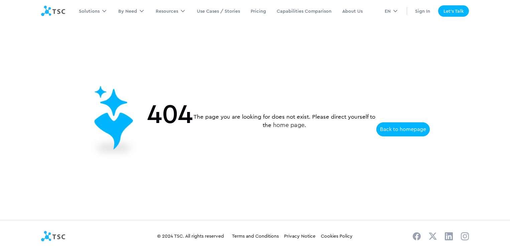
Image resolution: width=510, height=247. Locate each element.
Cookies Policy (337, 236)
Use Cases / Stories (218, 11)
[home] (53, 11)
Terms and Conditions (255, 236)
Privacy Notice (299, 236)
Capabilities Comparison (304, 11)
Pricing (258, 11)
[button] (93, 11)
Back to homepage (403, 129)
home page (288, 125)
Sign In (422, 11)
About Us (352, 11)
